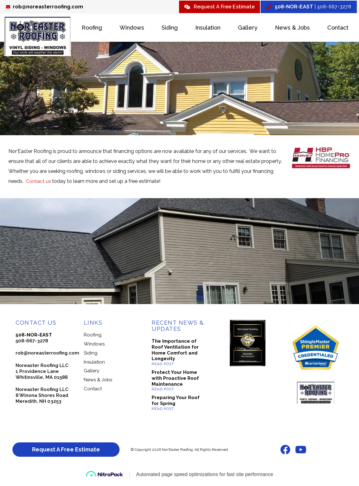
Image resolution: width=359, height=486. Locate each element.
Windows (132, 28)
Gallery (247, 28)
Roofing (92, 28)
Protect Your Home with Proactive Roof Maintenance (175, 379)
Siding (170, 28)
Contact (337, 28)
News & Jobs (292, 28)
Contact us (39, 182)
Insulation (207, 28)
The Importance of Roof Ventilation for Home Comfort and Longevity (175, 350)
